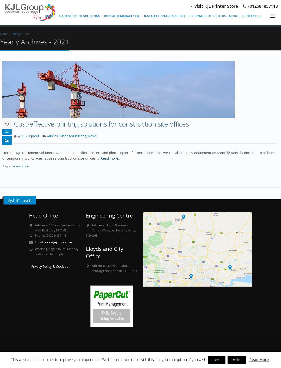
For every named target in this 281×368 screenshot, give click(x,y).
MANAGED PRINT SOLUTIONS (79, 16)
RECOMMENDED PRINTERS (207, 16)
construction (20, 166)
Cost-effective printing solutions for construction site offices (101, 124)
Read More (259, 359)
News (92, 136)
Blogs (13, 34)
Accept (217, 360)
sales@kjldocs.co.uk (58, 242)
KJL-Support (30, 136)
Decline (236, 360)
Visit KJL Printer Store (214, 6)
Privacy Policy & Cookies (49, 266)
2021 (25, 34)
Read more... (110, 158)
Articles (52, 136)
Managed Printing (73, 136)
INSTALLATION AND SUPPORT (165, 16)
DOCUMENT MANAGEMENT (122, 16)
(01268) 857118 (260, 6)
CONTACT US (251, 16)
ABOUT (234, 16)
